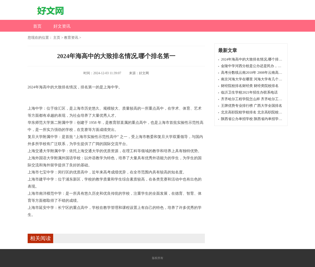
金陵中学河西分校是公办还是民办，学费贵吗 (256, 66)
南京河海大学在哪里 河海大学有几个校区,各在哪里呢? (263, 79)
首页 (37, 26)
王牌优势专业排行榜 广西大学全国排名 (251, 106)
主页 (56, 37)
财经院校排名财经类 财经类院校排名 (250, 86)
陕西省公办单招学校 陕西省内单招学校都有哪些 (258, 119)
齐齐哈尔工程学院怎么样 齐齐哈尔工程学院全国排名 (262, 99)
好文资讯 (61, 26)
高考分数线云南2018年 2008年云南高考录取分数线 (260, 72)
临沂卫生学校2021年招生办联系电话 (249, 92)
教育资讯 (71, 37)
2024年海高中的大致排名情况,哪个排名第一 (255, 59)
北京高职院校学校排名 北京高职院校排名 (253, 112)
